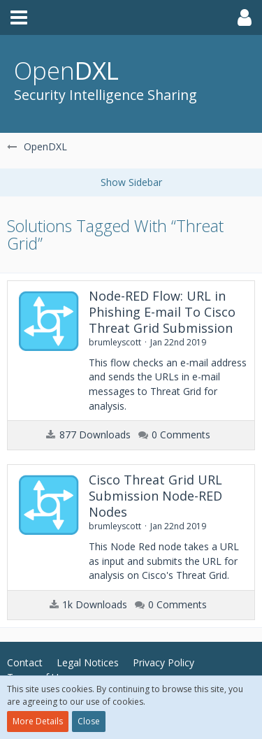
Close (89, 721)
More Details (38, 721)
